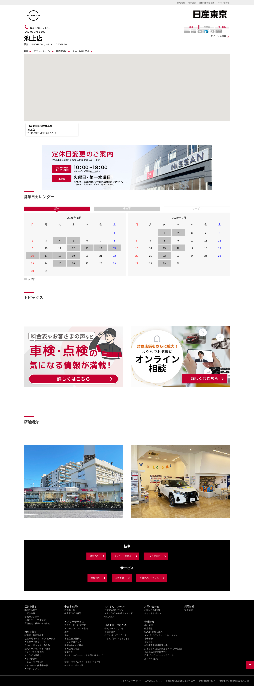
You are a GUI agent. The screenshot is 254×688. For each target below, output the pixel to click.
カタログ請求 (153, 556)
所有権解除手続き (206, 3)
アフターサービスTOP (75, 625)
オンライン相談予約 (34, 652)
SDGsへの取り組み (153, 632)
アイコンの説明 (218, 36)
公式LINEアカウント (114, 628)
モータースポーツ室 (73, 665)
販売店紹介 (61, 51)
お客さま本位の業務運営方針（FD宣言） (163, 648)
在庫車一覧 (69, 610)
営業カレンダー (32, 616)
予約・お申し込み (80, 51)
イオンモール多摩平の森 (36, 665)
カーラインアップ (33, 669)
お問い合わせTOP (152, 610)
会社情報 (148, 625)
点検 (66, 635)
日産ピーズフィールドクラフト (159, 655)
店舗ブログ (109, 632)
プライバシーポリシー (130, 681)
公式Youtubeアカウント (115, 635)
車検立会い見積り (72, 638)
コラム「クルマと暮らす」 (117, 638)
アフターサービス (42, 51)
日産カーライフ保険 (34, 662)
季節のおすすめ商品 (73, 645)
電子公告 (192, 3)
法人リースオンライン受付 (37, 648)
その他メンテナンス (149, 578)
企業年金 (148, 642)
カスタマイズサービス (35, 642)
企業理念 (148, 628)
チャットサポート (152, 613)
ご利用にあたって (153, 681)
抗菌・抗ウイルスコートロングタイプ (82, 662)
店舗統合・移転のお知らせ (37, 623)
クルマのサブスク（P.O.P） (38, 645)
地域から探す (31, 610)
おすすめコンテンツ (113, 610)
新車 (26, 51)
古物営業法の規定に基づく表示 (180, 681)
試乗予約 (94, 556)
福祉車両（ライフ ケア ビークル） (41, 638)
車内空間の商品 (71, 648)
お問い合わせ (223, 3)
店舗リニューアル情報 (35, 620)
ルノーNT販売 (151, 658)
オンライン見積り (122, 556)
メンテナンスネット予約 (76, 628)
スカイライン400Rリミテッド (118, 613)
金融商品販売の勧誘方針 (156, 652)
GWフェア (109, 616)
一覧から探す (31, 613)
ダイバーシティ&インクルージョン (160, 635)
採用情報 (181, 3)
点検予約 (119, 578)
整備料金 (68, 652)
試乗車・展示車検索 (34, 635)
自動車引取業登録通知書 (156, 645)
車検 (66, 632)
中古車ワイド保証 (72, 613)
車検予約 (95, 578)
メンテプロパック (72, 642)
